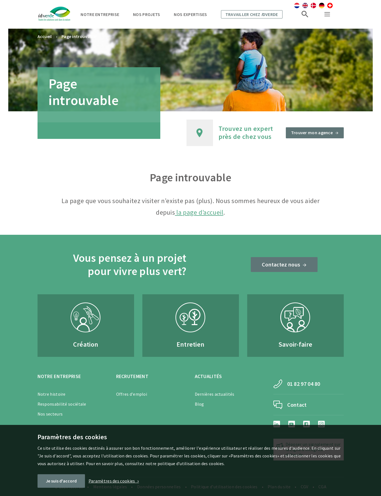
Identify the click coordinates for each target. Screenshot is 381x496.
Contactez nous (281, 264)
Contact (297, 404)
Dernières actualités (215, 394)
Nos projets (146, 14)
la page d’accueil (199, 212)
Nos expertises (190, 14)
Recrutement (132, 376)
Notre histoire (52, 394)
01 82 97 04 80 (303, 383)
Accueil (45, 36)
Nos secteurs (50, 414)
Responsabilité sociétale (62, 404)
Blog (199, 404)
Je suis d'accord (61, 481)
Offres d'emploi (131, 394)
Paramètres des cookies (112, 481)
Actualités (208, 376)
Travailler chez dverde (251, 14)
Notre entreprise (100, 14)
